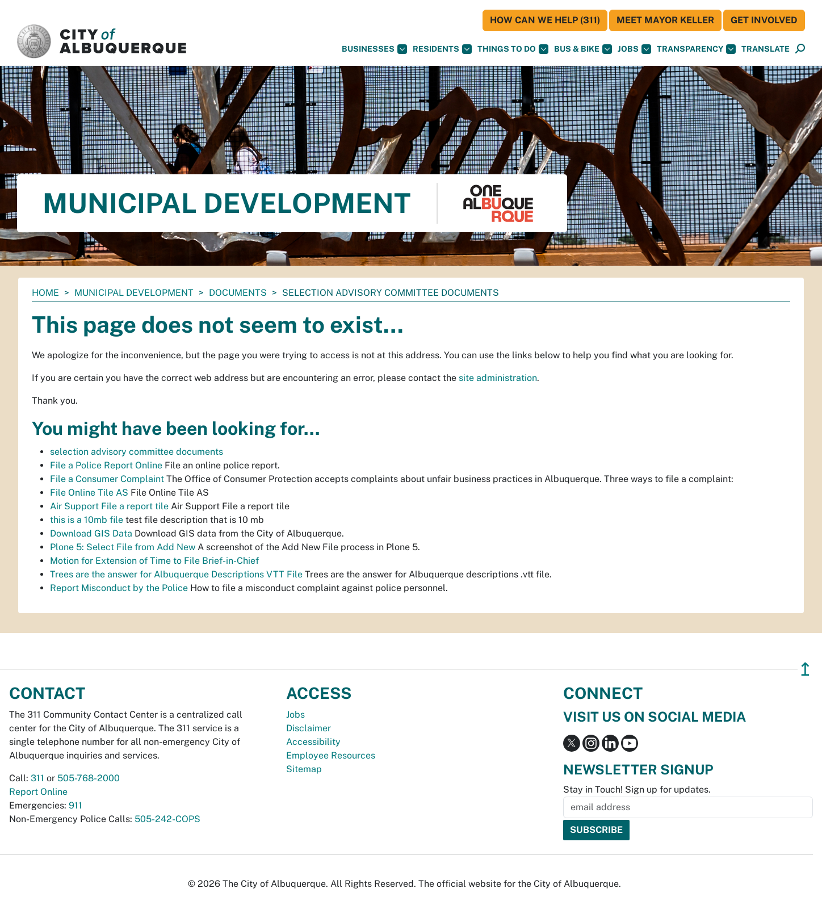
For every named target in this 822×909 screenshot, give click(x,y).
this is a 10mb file (86, 519)
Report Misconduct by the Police (119, 588)
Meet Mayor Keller (665, 20)
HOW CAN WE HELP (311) (545, 20)
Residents (442, 49)
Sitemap (304, 769)
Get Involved (764, 20)
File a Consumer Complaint (107, 479)
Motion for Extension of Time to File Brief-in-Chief (154, 560)
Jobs (634, 49)
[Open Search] (800, 49)
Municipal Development (134, 292)
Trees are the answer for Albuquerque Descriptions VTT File (176, 574)
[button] (765, 49)
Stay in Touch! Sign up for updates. (637, 789)
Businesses (374, 49)
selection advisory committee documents (136, 451)
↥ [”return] (805, 669)
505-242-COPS (167, 819)
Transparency (696, 49)
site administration (498, 377)
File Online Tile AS (89, 492)
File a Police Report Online (106, 465)
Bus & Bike (583, 49)
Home (45, 292)
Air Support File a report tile (109, 506)
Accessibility (313, 741)
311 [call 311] (37, 778)
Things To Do (512, 49)
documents (238, 292)
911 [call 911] (75, 805)
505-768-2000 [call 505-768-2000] (88, 778)
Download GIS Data (91, 533)
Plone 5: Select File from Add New (122, 547)
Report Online (38, 791)
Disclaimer (308, 728)
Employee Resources (330, 755)
